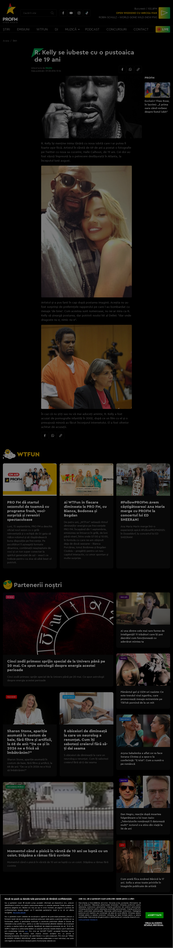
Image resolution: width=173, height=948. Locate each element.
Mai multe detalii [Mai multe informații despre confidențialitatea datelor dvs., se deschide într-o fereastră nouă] (19, 913)
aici (26, 931)
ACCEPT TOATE (154, 915)
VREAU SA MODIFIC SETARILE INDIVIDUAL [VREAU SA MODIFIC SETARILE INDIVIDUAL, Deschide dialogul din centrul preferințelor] (153, 924)
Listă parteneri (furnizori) (88, 920)
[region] (86, 921)
